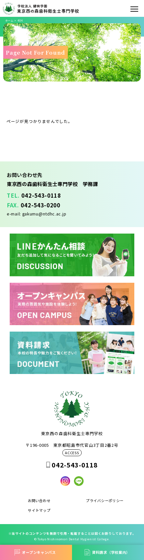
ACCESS (72, 453)
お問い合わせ (39, 500)
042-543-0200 (40, 205)
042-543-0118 (41, 195)
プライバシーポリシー (105, 500)
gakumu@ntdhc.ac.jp (44, 214)
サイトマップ (39, 510)
